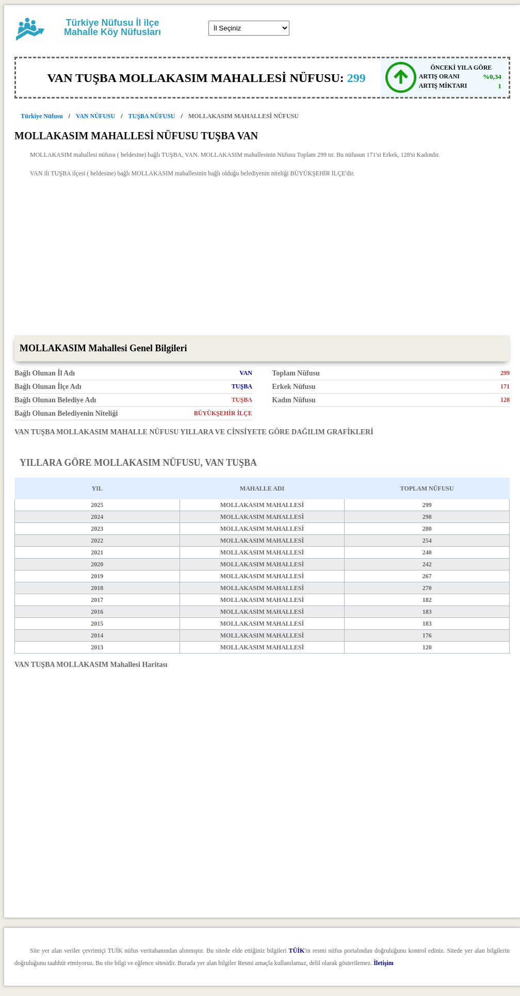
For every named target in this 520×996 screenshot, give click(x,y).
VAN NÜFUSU (95, 116)
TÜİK (297, 950)
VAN (245, 373)
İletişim (383, 963)
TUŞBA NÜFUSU (151, 116)
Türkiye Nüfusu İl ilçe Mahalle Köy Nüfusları (112, 27)
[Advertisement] (262, 258)
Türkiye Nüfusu (42, 116)
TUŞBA (242, 386)
